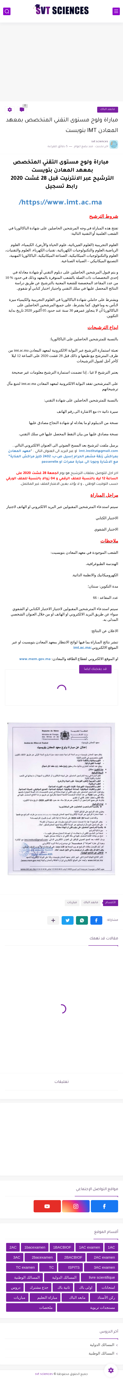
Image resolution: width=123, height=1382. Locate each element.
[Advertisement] (61, 61)
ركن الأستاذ (106, 1297)
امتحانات (108, 1287)
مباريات (72, 902)
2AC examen (104, 1257)
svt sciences (44, 1374)
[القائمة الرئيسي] (116, 11)
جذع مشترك (39, 1287)
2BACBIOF (73, 1257)
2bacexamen (42, 1257)
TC (51, 1267)
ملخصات (46, 1307)
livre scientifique (102, 1277)
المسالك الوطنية (27, 1277)
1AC (111, 1247)
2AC (13, 1247)
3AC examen (104, 1267)
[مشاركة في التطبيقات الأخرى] (53, 920)
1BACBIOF (62, 1247)
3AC (16, 1257)
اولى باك (85, 1287)
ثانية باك (63, 1287)
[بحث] (6, 11)
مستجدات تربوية (102, 1307)
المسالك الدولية (64, 1277)
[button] (96, 920)
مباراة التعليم (47, 1297)
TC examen (25, 1267)
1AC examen (89, 1247)
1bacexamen (34, 1247)
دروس (15, 1287)
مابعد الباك (107, 109)
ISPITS (74, 1267)
